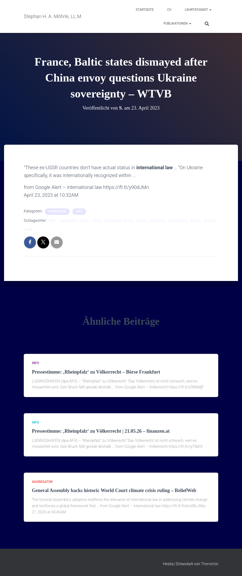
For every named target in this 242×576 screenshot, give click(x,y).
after (53, 220)
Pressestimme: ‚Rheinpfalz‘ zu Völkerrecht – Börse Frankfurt (96, 372)
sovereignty (178, 220)
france (142, 220)
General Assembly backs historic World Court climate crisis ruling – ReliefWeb (114, 490)
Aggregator (68, 220)
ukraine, (209, 220)
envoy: (128, 220)
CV (169, 10)
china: (97, 220)
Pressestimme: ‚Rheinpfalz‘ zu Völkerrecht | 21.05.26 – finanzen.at (101, 431)
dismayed (112, 220)
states (195, 220)
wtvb (29, 229)
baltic (84, 220)
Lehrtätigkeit (198, 10)
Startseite (145, 10)
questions (158, 220)
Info (79, 211)
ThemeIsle (209, 564)
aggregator (57, 211)
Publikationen (177, 23)
